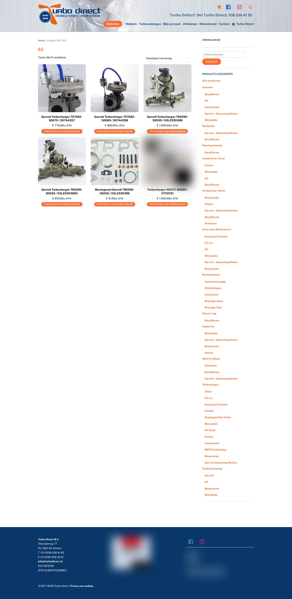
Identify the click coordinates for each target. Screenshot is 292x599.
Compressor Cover (213, 158)
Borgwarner (212, 268)
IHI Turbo (210, 430)
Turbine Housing (212, 468)
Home (41, 40)
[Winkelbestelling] (167, 58)
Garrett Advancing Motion (221, 462)
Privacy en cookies (81, 585)
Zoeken (212, 61)
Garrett (209, 475)
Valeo (208, 391)
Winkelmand (208, 24)
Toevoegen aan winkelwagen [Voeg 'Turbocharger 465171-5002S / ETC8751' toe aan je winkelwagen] (167, 204)
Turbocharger (210, 384)
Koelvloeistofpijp (215, 281)
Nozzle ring (209, 313)
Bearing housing (212, 145)
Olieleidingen (213, 288)
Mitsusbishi (212, 197)
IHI (206, 100)
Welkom (131, 24)
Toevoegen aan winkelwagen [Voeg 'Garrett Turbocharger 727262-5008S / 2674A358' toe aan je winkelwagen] (114, 131)
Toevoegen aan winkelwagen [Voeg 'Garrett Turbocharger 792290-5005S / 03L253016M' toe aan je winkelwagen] (167, 131)
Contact (224, 24)
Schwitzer (211, 223)
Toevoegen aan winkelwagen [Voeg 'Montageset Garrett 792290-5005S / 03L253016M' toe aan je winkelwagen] (114, 204)
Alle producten (211, 80)
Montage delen (214, 301)
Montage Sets (213, 307)
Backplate (208, 125)
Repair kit (208, 326)
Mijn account (172, 24)
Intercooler (211, 294)
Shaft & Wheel (211, 358)
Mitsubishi (211, 119)
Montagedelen (211, 274)
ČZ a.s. (209, 242)
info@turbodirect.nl (50, 561)
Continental (212, 107)
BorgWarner (212, 94)
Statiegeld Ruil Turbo (218, 417)
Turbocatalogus (150, 24)
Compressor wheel (213, 190)
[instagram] (240, 6)
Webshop (112, 24)
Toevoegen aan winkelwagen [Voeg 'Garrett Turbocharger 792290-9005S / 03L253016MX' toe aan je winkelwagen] (62, 204)
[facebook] (229, 6)
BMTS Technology (216, 449)
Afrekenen (190, 24)
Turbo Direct (243, 24)
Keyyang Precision (216, 236)
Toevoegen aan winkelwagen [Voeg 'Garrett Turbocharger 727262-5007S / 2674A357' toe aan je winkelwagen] (62, 131)
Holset (209, 165)
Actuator (207, 87)
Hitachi (209, 410)
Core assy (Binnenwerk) (216, 229)
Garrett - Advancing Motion (221, 113)
